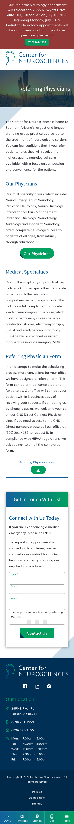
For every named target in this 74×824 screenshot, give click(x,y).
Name (14, 573)
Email (14, 586)
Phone (15, 598)
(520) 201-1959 (37, 42)
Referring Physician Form (37, 462)
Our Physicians (37, 253)
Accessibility (37, 797)
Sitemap (37, 803)
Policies (37, 791)
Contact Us (37, 633)
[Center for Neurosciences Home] (37, 59)
